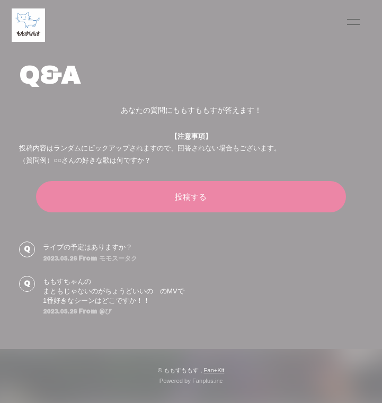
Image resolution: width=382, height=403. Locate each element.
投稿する (191, 196)
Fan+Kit (213, 370)
